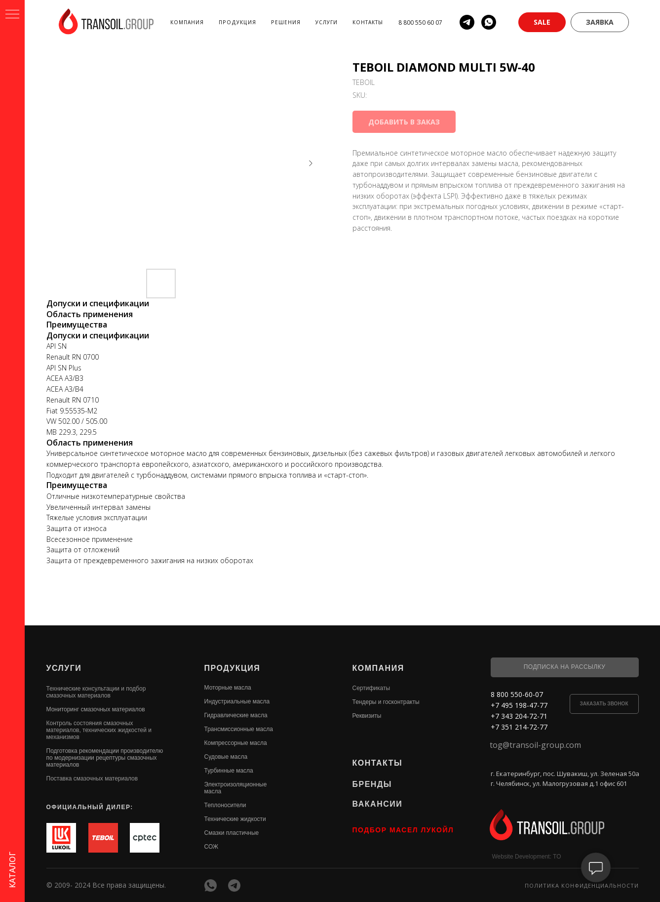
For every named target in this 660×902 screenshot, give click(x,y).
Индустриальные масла (237, 701)
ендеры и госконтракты (387, 701)
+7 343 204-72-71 (519, 716)
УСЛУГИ (64, 668)
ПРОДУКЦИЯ (232, 668)
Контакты (367, 22)
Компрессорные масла (235, 742)
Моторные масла (227, 687)
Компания (187, 22)
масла (213, 791)
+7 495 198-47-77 (519, 705)
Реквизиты (367, 715)
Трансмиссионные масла (238, 729)
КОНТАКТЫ (377, 763)
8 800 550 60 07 (420, 22)
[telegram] (467, 22)
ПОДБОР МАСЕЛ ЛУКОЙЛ (403, 830)
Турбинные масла (228, 770)
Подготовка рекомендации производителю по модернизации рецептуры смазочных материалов (104, 757)
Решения (286, 22)
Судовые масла (226, 756)
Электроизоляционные (235, 784)
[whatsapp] (488, 22)
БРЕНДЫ (372, 784)
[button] (542, 22)
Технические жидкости (235, 819)
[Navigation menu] (12, 15)
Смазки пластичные (231, 832)
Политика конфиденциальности (582, 885)
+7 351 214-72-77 (519, 727)
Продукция (237, 22)
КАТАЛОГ (12, 870)
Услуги (326, 22)
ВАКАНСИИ (377, 804)
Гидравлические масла (236, 715)
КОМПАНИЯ (378, 668)
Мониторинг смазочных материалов (95, 709)
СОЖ (211, 846)
